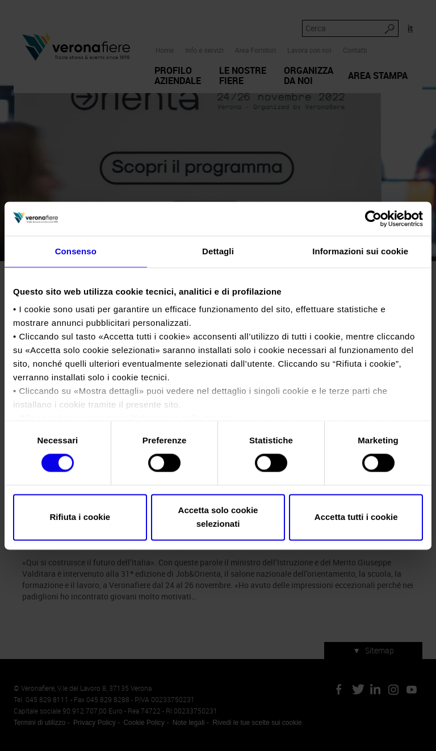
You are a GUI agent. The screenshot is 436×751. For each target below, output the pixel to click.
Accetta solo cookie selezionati (218, 516)
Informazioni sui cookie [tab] (360, 251)
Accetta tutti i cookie (356, 517)
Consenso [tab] (76, 251)
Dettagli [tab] (218, 251)
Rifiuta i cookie (79, 517)
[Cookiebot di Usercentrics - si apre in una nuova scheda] (373, 218)
